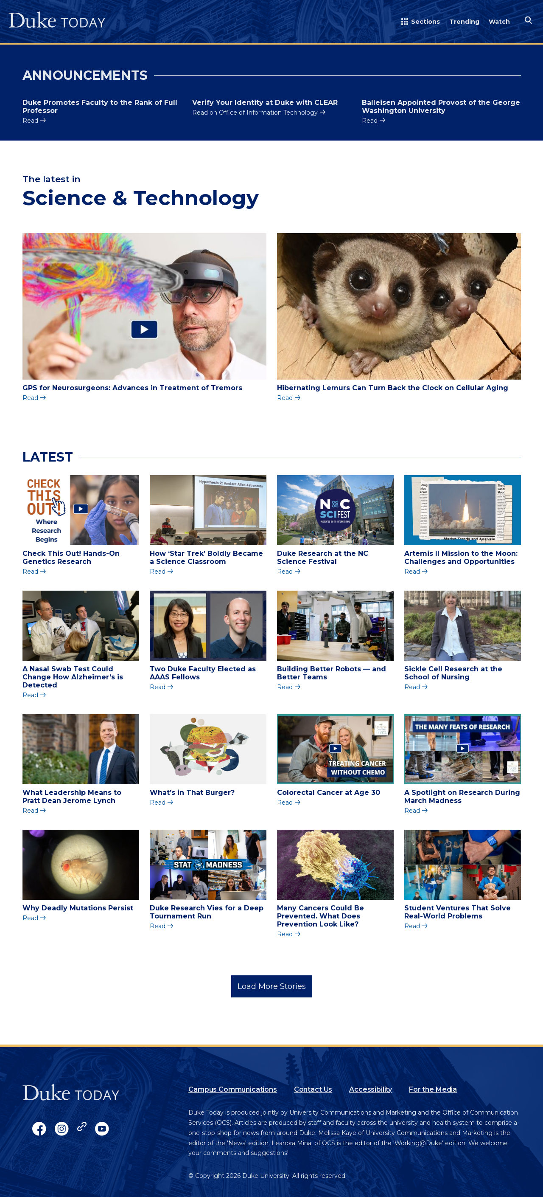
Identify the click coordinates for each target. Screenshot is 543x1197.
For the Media (433, 1089)
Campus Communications (232, 1089)
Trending (464, 21)
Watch (499, 21)
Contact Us (313, 1089)
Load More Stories (272, 986)
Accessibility (370, 1089)
